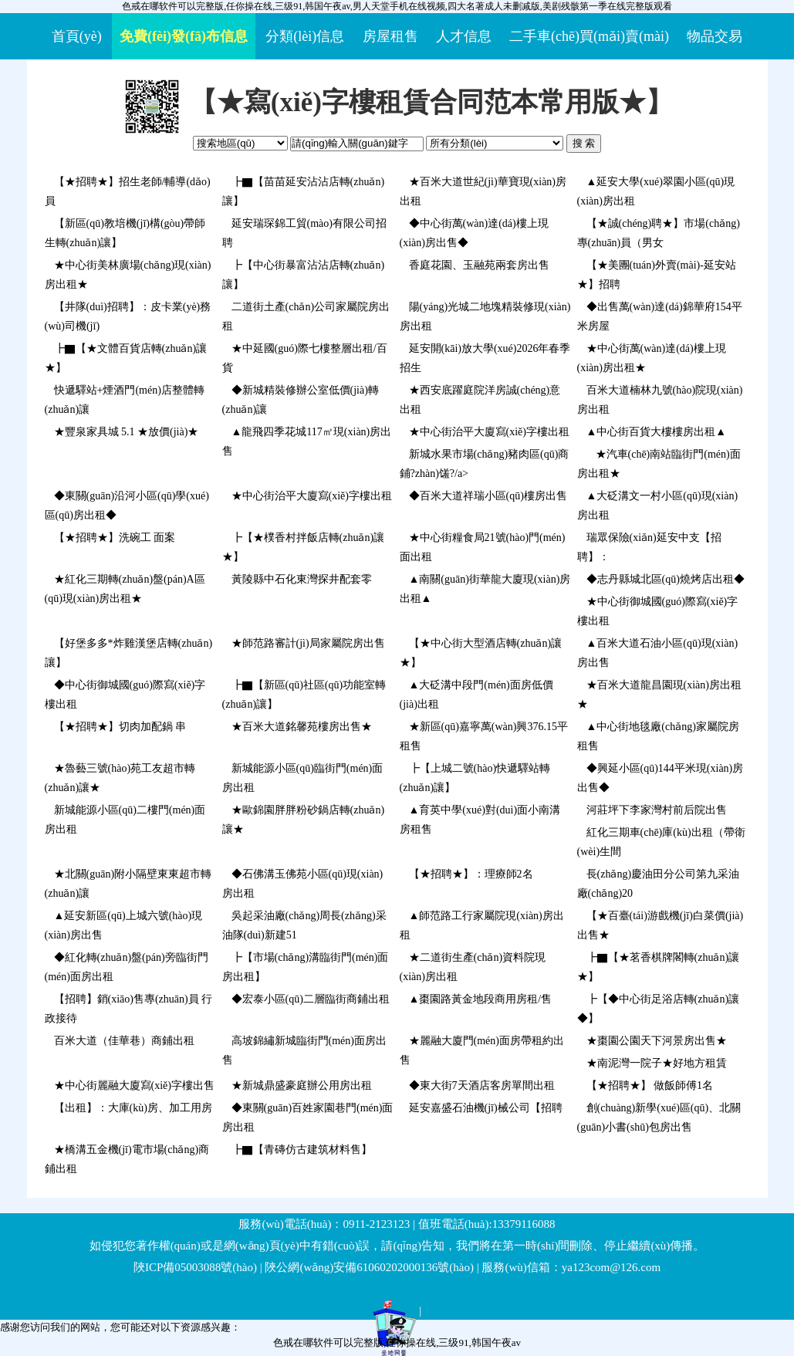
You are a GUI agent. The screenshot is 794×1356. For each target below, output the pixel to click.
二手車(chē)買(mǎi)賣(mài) (589, 36)
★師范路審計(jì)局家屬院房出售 (308, 643)
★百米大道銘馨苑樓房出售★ (301, 726)
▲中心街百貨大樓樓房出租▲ (656, 432)
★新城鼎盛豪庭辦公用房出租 (301, 1085)
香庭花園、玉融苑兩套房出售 (479, 265)
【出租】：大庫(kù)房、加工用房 (133, 1108)
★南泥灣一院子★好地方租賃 (656, 1063)
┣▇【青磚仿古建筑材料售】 (301, 1149)
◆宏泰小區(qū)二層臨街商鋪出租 (310, 999)
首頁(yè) (77, 36)
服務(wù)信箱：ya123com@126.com (571, 1267)
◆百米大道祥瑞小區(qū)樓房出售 (488, 496)
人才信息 (464, 36)
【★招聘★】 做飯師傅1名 (650, 1085)
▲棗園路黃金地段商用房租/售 (480, 999)
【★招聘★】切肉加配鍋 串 (120, 726)
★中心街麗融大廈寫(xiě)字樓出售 (134, 1085)
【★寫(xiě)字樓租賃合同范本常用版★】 (431, 102)
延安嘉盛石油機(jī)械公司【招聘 (486, 1108)
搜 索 (584, 143)
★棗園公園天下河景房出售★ (656, 1041)
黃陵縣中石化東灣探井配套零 (301, 579)
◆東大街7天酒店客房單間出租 (482, 1085)
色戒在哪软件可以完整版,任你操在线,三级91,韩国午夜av (397, 1342)
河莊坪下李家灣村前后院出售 (656, 810)
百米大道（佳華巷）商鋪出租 (124, 1041)
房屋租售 (390, 36)
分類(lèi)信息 (304, 36)
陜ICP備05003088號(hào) (195, 1267)
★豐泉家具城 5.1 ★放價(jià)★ (126, 432)
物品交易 (714, 36)
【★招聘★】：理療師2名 (471, 874)
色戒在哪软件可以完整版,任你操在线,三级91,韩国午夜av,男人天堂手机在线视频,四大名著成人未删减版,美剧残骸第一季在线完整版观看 (397, 6)
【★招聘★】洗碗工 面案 (115, 537)
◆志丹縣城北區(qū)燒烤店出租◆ (665, 579)
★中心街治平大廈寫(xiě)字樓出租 (489, 432)
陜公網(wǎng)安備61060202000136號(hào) (369, 1267)
